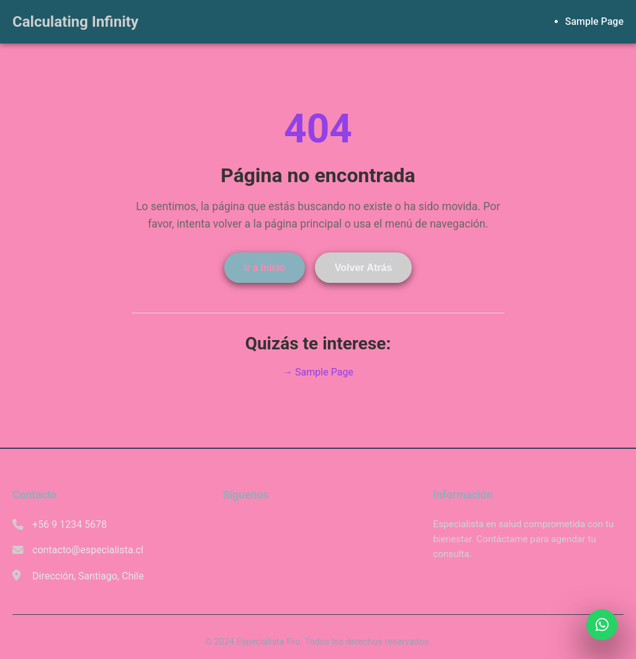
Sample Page (594, 21)
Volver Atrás (363, 267)
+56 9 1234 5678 (69, 524)
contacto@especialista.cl (87, 550)
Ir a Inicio (264, 268)
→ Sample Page (318, 372)
